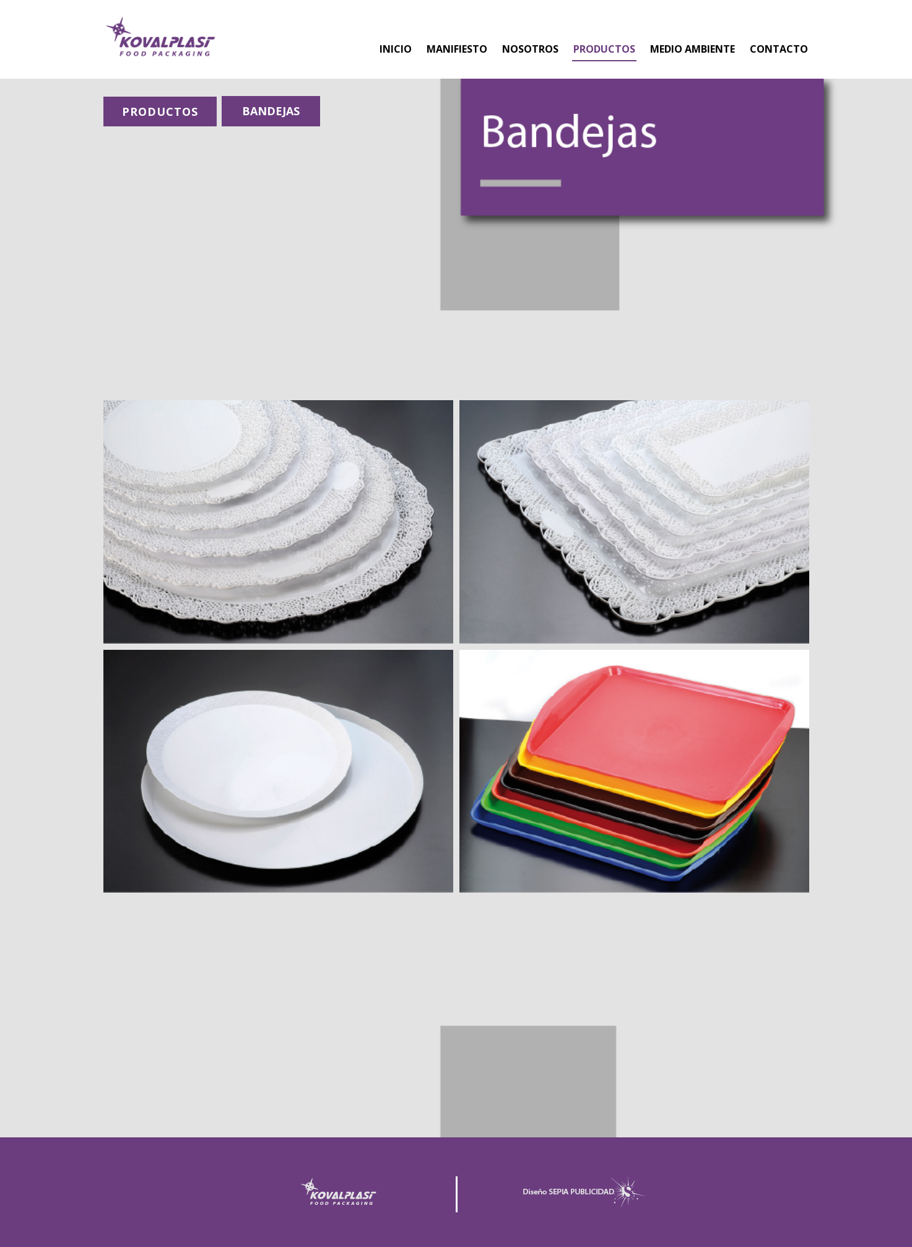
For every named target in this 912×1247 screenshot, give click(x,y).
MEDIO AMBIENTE (692, 49)
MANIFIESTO (457, 49)
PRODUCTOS (604, 49)
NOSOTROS (530, 49)
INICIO (396, 49)
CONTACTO (779, 49)
